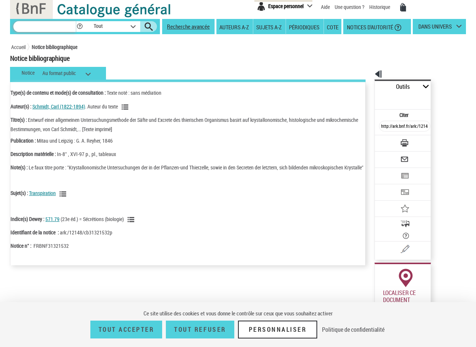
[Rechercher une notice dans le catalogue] (44, 26)
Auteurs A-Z (234, 26)
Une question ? (350, 6)
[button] (79, 26)
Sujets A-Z (269, 26)
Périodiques (304, 26)
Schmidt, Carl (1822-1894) (58, 106)
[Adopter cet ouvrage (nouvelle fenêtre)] (387, 198)
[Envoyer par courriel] (383, 140)
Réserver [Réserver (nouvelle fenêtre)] (380, 291)
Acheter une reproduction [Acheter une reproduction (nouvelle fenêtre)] (432, 291)
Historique (380, 6)
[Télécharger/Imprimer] (385, 126)
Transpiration (42, 200)
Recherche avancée (188, 26)
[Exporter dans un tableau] (389, 155)
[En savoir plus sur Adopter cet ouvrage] (432, 198)
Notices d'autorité (369, 26)
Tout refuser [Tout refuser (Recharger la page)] (200, 329)
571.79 (52, 226)
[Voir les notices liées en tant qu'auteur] (126, 107)
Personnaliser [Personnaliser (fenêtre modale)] (278, 329)
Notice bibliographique (54, 47)
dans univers (435, 28)
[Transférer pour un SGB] (386, 169)
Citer (372, 98)
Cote (332, 26)
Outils (366, 87)
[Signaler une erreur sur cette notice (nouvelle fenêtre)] (398, 213)
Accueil (18, 47)
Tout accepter (126, 329)
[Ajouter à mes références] (388, 184)
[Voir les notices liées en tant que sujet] (64, 201)
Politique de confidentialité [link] (353, 329)
